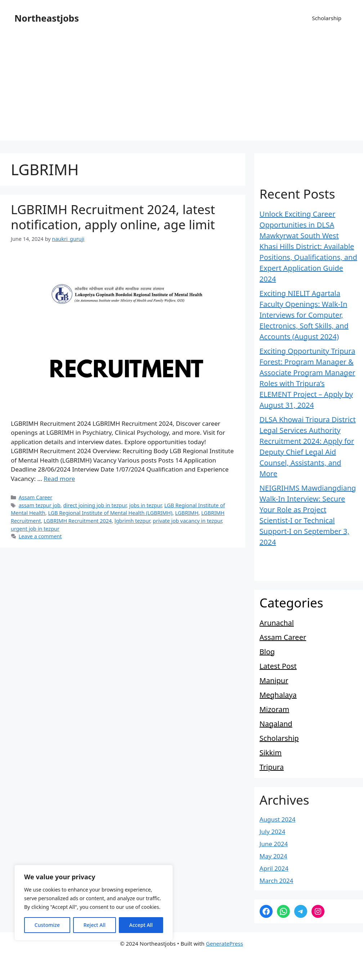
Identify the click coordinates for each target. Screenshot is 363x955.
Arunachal (277, 623)
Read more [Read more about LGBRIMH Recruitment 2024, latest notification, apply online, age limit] (59, 478)
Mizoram (275, 709)
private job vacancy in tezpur (187, 520)
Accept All (141, 924)
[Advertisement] (181, 90)
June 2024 (274, 844)
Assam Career (36, 497)
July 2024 (273, 831)
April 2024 (274, 868)
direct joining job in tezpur (94, 505)
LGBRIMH (186, 512)
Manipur (274, 680)
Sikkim (271, 752)
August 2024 (278, 819)
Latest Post (278, 666)
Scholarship (326, 18)
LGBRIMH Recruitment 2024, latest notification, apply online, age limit (113, 217)
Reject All (95, 924)
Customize (47, 924)
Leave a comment (40, 536)
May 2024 (273, 856)
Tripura (272, 767)
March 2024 (276, 880)
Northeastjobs (46, 18)
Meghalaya (278, 695)
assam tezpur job (39, 505)
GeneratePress (224, 943)
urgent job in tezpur (35, 528)
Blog (267, 651)
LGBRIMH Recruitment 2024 (78, 520)
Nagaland (276, 724)
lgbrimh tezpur (132, 520)
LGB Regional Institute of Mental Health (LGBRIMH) (110, 512)
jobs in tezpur (145, 505)
